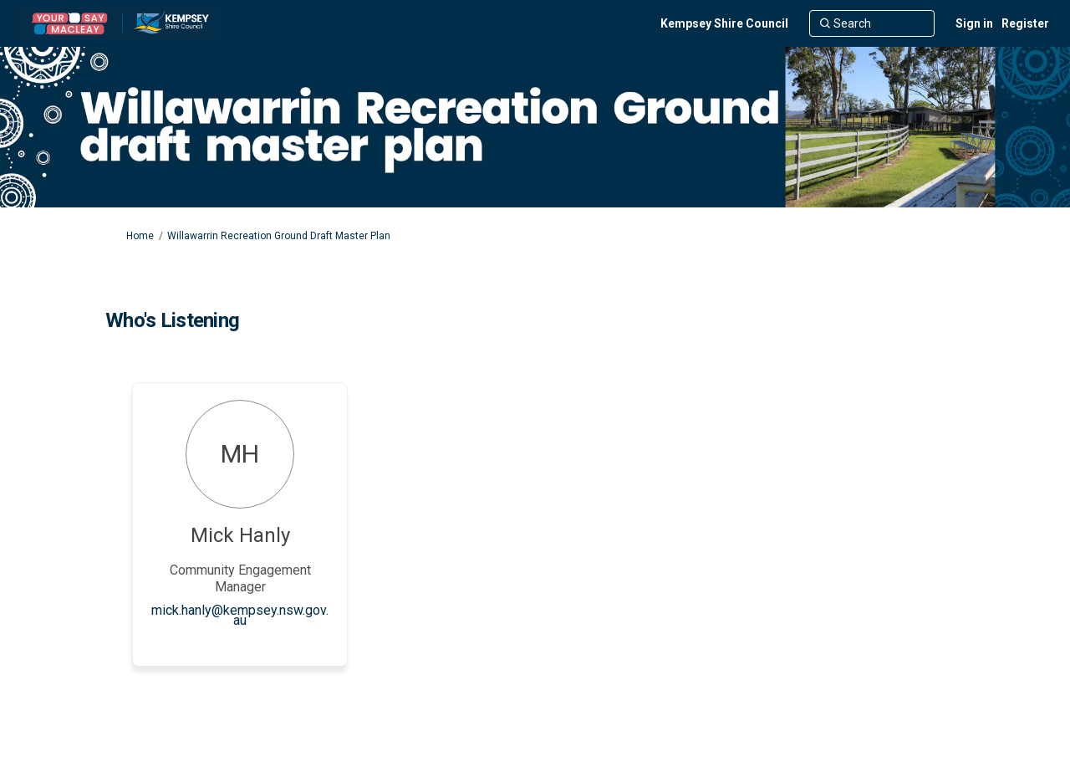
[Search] (872, 23)
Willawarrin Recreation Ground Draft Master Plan (278, 236)
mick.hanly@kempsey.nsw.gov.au (240, 615)
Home (140, 236)
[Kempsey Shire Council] (724, 23)
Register (1025, 23)
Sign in (974, 23)
